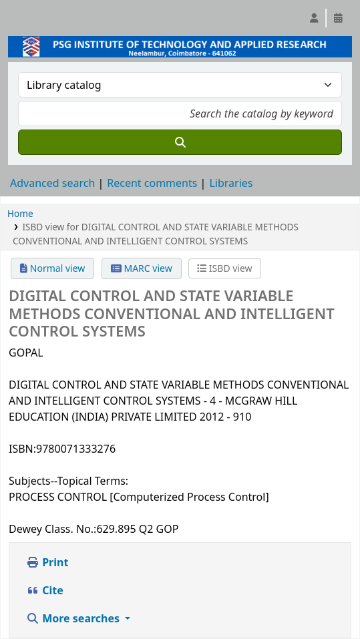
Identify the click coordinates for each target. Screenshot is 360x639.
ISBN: (22, 448)
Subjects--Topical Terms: (68, 480)
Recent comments (152, 183)
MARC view (141, 268)
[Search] (180, 142)
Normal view (52, 268)
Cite (44, 590)
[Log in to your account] (314, 18)
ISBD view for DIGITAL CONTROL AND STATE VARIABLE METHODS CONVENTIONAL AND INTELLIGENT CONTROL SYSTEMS (156, 233)
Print (47, 562)
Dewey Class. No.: (52, 528)
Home (20, 213)
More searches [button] (74, 618)
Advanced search (52, 183)
